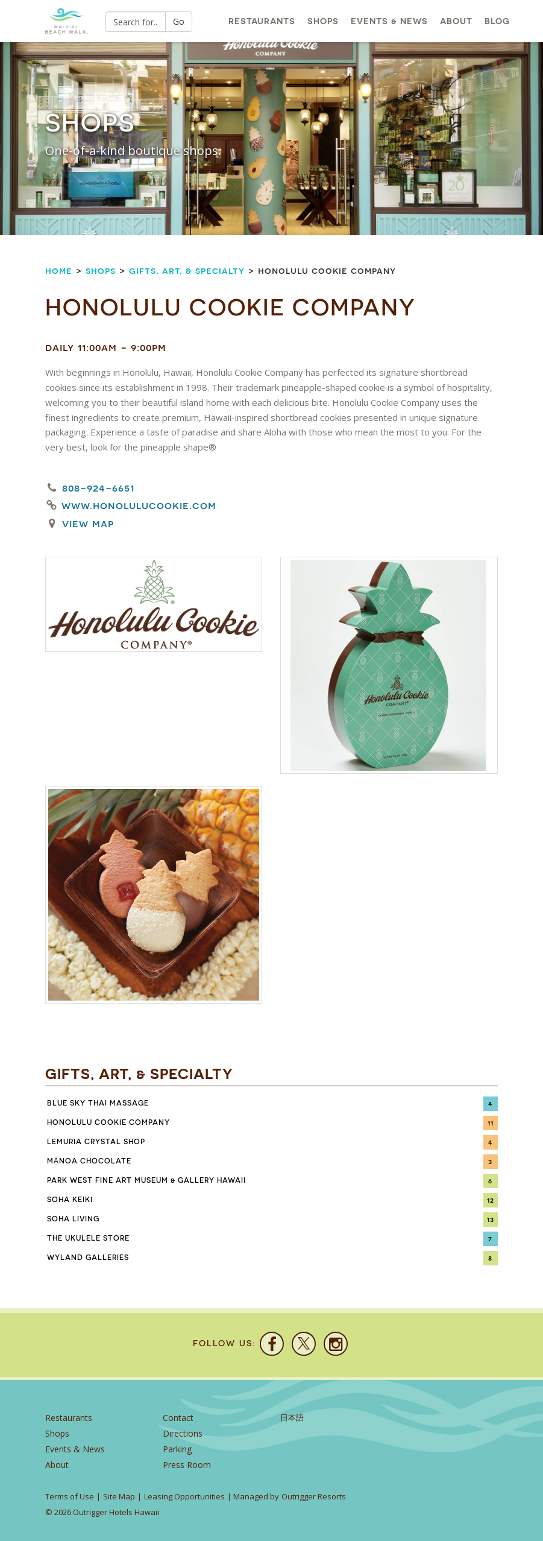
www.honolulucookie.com (138, 505)
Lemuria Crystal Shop (96, 1142)
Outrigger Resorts (313, 1496)
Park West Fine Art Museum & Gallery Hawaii (146, 1180)
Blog (497, 21)
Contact (178, 1417)
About (456, 21)
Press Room (187, 1464)
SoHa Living (73, 1219)
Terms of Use (69, 1496)
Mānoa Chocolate (89, 1161)
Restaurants (261, 21)
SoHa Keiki (70, 1199)
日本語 (292, 1417)
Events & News (389, 21)
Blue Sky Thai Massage (98, 1103)
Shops (323, 21)
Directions (182, 1433)
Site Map (119, 1496)
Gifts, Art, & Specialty (187, 270)
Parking (177, 1449)
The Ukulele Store (88, 1238)
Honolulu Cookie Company (108, 1122)
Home (58, 270)
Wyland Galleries (88, 1257)
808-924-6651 (98, 487)
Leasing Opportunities (184, 1496)
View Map (88, 523)
